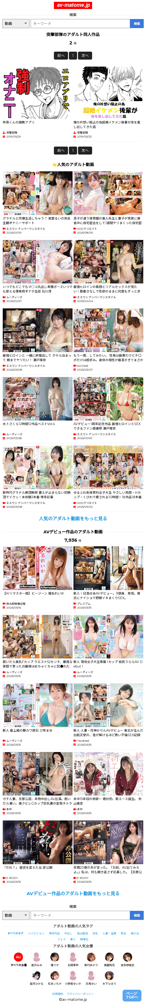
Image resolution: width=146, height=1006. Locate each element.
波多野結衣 (127, 960)
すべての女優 (18, 960)
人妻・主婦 (109, 933)
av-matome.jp (73, 5)
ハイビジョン (36, 933)
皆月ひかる (36, 978)
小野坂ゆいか (73, 978)
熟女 (123, 933)
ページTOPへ (132, 995)
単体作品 (54, 933)
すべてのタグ (15, 933)
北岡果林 (73, 960)
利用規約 (57, 994)
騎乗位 (84, 939)
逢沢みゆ (36, 960)
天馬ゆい (91, 978)
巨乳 (95, 933)
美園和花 (109, 960)
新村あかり (91, 960)
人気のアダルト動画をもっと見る (73, 518)
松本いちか (55, 978)
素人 (73, 939)
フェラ (62, 939)
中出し (68, 933)
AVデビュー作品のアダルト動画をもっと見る (73, 893)
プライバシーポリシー (80, 994)
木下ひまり (109, 978)
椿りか (54, 960)
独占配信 (82, 933)
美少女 (135, 933)
